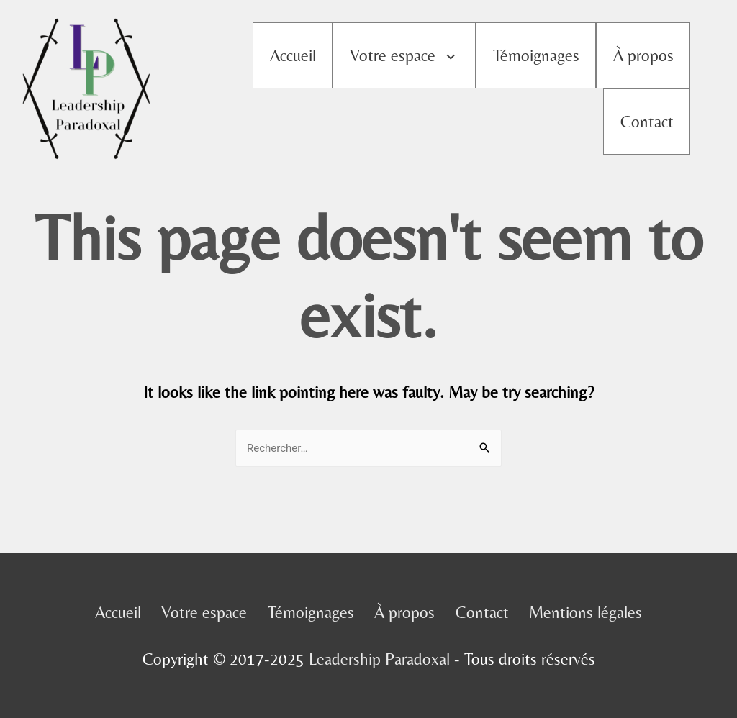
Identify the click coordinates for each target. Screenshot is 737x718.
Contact (647, 121)
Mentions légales (585, 612)
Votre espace (392, 55)
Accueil (293, 55)
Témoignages (536, 55)
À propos (643, 55)
